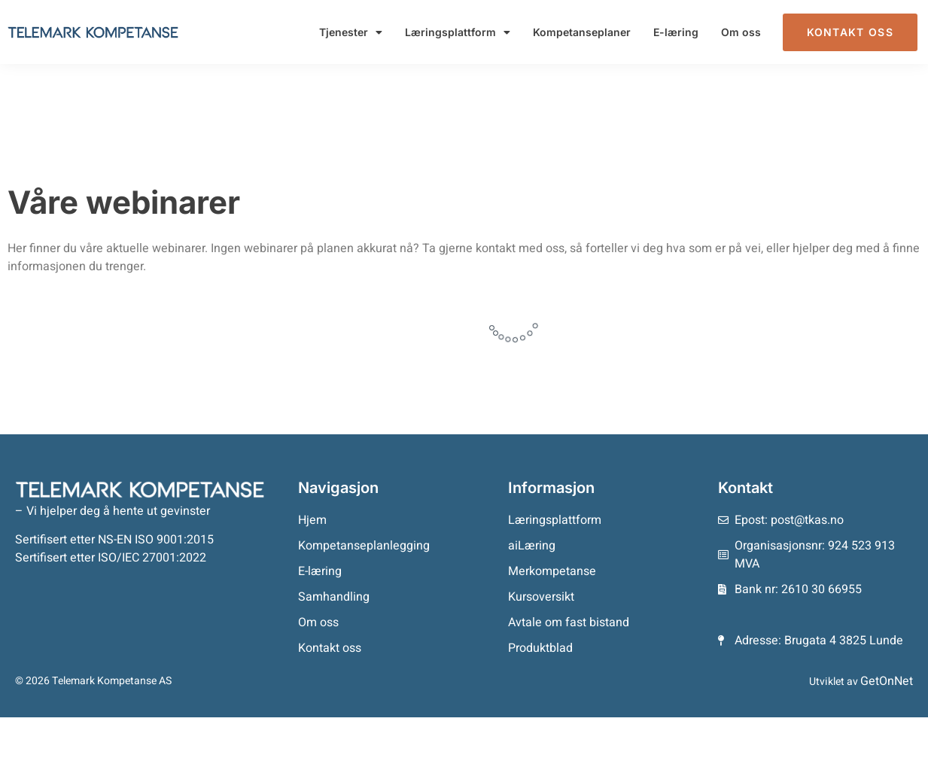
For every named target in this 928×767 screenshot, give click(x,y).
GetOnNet (886, 681)
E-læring (675, 32)
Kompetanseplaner (582, 32)
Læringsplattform (457, 32)
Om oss (741, 32)
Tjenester (350, 32)
